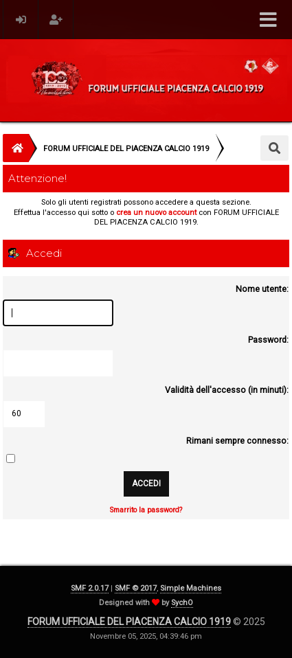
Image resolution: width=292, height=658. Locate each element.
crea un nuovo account (156, 212)
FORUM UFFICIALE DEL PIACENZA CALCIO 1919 (129, 621)
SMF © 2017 (136, 588)
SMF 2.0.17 (90, 588)
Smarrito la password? (146, 510)
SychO (182, 602)
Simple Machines (190, 588)
